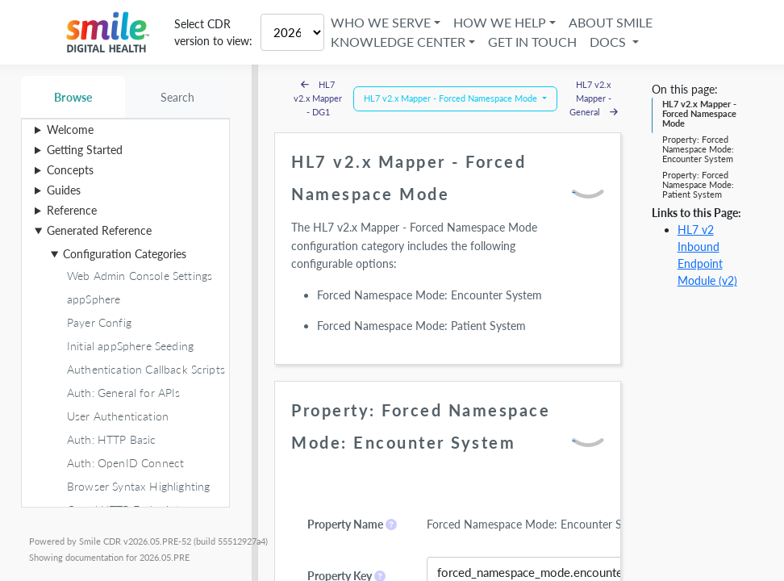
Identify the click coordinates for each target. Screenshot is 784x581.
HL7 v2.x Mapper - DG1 (318, 98)
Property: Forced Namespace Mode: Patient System (698, 184)
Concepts (70, 170)
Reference (72, 210)
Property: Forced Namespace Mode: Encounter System (698, 149)
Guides (64, 190)
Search (178, 97)
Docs (609, 41)
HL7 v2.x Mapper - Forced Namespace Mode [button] (452, 98)
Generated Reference (99, 230)
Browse (73, 97)
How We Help (499, 22)
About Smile (611, 22)
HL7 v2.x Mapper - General (593, 98)
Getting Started (85, 150)
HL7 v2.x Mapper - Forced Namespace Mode (699, 113)
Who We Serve (381, 22)
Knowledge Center (398, 41)
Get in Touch (532, 41)
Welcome (70, 129)
